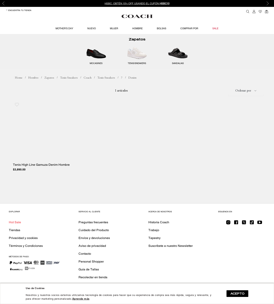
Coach (87, 82)
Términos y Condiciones (26, 246)
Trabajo (153, 230)
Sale (215, 28)
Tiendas (14, 230)
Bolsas (161, 28)
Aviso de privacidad (92, 246)
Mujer (114, 28)
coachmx (18, 83)
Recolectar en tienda (93, 277)
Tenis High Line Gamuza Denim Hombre (41, 169)
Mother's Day (64, 28)
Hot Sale (15, 222)
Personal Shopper (91, 261)
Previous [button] (6, 3)
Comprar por (189, 28)
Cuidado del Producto (94, 230)
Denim (132, 82)
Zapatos (137, 44)
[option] (137, 3)
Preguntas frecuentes (93, 222)
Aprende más (81, 298)
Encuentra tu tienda (18, 10)
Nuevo (91, 28)
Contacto (85, 253)
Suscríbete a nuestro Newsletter (170, 246)
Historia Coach (158, 222)
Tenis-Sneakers (69, 82)
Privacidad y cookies (23, 238)
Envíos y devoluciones (94, 238)
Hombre (137, 28)
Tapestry (154, 238)
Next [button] (268, 3)
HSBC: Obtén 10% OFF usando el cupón (137, 3)
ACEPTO (237, 293)
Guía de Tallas (89, 269)
